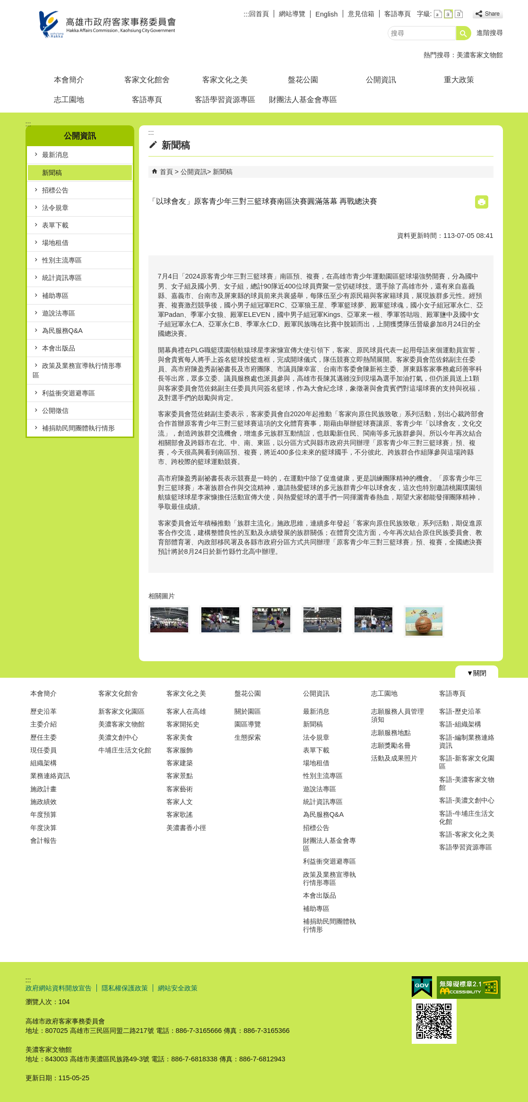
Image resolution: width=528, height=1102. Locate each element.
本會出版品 (58, 348)
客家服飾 (179, 750)
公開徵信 (55, 410)
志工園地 (69, 100)
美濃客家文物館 (480, 55)
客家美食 (179, 737)
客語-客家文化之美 (466, 834)
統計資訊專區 (62, 277)
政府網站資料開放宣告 (59, 988)
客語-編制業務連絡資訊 (466, 741)
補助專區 (55, 295)
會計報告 (43, 840)
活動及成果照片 (394, 758)
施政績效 (43, 801)
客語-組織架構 (460, 724)
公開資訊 (381, 80)
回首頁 (259, 13)
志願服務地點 (391, 732)
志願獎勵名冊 (391, 745)
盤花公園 (303, 80)
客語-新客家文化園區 (466, 762)
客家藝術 (179, 789)
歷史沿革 (43, 711)
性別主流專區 (62, 260)
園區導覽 (247, 724)
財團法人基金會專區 (303, 100)
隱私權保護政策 (125, 988)
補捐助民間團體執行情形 (78, 428)
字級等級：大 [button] (459, 14)
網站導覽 (292, 13)
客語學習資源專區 (225, 100)
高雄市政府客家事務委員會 (105, 25)
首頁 (166, 171)
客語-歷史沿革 (460, 711)
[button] (463, 33)
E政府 (422, 986)
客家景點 (179, 775)
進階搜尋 (489, 32)
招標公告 (55, 190)
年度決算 (43, 827)
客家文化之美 (225, 80)
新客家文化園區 (121, 711)
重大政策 (459, 80)
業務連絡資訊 (50, 775)
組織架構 (43, 763)
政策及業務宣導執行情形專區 (77, 370)
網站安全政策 (178, 988)
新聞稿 (52, 172)
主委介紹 (43, 724)
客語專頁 (397, 13)
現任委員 (43, 750)
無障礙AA (469, 987)
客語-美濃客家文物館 (466, 783)
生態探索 (247, 737)
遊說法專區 (58, 313)
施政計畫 (43, 789)
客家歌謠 (179, 814)
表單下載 (55, 225)
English (326, 14)
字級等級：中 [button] (448, 13)
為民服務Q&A (62, 330)
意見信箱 (361, 13)
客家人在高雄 (186, 711)
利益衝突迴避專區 (68, 393)
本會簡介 (69, 80)
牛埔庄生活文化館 (124, 750)
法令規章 (55, 207)
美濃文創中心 (118, 737)
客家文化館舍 (147, 80)
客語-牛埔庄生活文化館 (466, 817)
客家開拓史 (182, 724)
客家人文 (179, 801)
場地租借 (55, 242)
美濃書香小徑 (186, 827)
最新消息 (55, 154)
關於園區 (247, 711)
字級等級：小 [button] (438, 14)
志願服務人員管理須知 (397, 715)
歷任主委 (43, 737)
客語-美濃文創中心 (466, 800)
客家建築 (179, 763)
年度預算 (43, 814)
